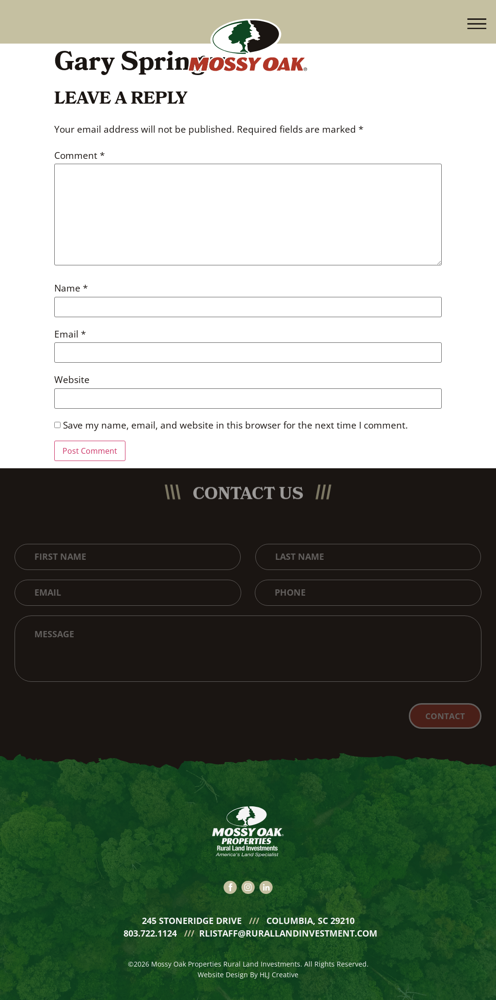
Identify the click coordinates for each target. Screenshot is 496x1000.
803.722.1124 (151, 929)
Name (71, 288)
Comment (79, 155)
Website (72, 380)
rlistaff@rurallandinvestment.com (288, 929)
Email (70, 334)
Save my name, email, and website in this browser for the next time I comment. (235, 425)
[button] (476, 21)
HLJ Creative (279, 970)
